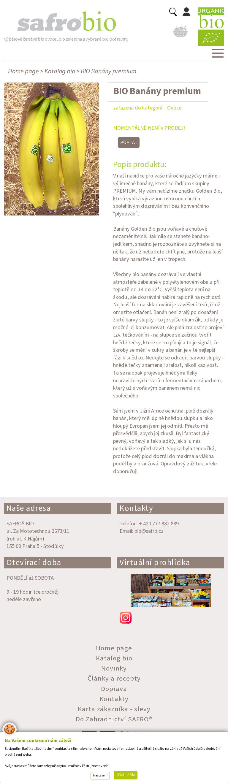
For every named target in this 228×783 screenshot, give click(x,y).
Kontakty (136, 508)
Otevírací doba (34, 562)
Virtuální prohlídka (155, 562)
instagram (170, 618)
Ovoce (174, 108)
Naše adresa (29, 508)
